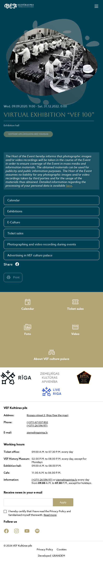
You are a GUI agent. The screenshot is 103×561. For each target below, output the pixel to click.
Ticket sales (15, 233)
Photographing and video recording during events (41, 244)
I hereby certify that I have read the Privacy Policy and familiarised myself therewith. (39, 513)
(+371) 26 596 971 (37, 425)
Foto (27, 329)
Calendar (13, 200)
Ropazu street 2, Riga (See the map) (47, 415)
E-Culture (13, 222)
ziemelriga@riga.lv (37, 432)
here (69, 186)
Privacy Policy (45, 549)
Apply (63, 502)
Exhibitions (14, 211)
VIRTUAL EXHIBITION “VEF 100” (49, 114)
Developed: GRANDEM (51, 555)
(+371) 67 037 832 (37, 422)
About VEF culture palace (51, 354)
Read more (50, 515)
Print (13, 277)
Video (75, 329)
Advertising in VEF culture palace (29, 255)
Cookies (62, 549)
